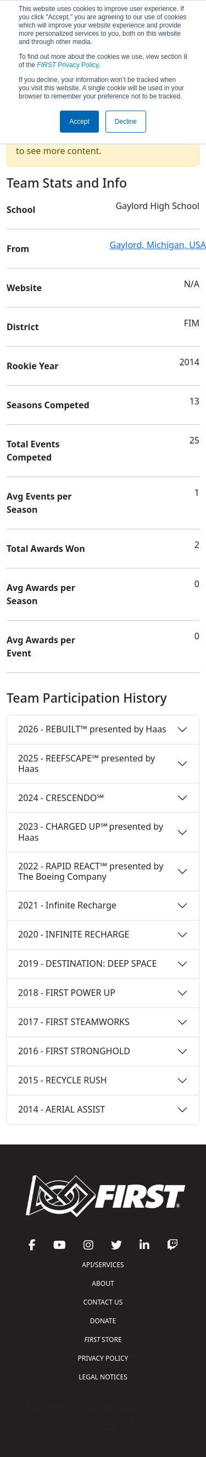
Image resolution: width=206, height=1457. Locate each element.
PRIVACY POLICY (103, 1358)
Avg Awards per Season (41, 594)
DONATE (103, 1320)
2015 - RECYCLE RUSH (62, 1080)
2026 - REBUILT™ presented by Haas (92, 729)
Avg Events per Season (39, 503)
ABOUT (103, 1283)
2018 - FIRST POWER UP (66, 993)
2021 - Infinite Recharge (67, 905)
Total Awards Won (46, 549)
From (18, 249)
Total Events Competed (33, 450)
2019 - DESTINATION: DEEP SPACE (87, 963)
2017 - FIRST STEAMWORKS (74, 1022)
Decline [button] (126, 121)
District (23, 327)
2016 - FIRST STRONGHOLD (74, 1051)
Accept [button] (79, 121)
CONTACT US (103, 1302)
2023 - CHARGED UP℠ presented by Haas (90, 831)
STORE (102, 1339)
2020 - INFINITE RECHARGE (73, 934)
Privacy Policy (67, 65)
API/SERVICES (103, 1264)
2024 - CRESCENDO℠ (61, 798)
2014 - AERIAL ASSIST (61, 1109)
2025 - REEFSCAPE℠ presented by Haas (86, 763)
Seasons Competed (48, 405)
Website (24, 288)
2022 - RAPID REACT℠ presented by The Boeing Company (90, 871)
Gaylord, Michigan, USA (158, 245)
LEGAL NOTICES (103, 1377)
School (21, 210)
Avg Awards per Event (41, 646)
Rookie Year (32, 366)
